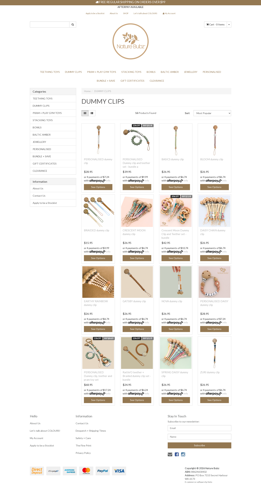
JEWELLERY (190, 71)
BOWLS (151, 71)
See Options (98, 186)
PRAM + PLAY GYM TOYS (101, 71)
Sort (187, 113)
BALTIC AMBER (170, 71)
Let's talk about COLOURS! (45, 430)
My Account (36, 438)
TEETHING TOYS (50, 71)
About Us (114, 13)
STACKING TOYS (131, 71)
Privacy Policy (83, 452)
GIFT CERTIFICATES (132, 80)
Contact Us (39, 195)
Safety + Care (83, 438)
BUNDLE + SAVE (106, 80)
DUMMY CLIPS (73, 71)
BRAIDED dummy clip (96, 230)
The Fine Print (83, 445)
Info (108, 180)
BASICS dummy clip (173, 159)
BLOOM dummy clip (211, 159)
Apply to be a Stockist (95, 13)
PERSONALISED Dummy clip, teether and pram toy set (98, 376)
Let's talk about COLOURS (145, 13)
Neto (210, 482)
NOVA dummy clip (172, 301)
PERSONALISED (212, 71)
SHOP (125, 13)
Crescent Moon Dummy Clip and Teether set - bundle (175, 234)
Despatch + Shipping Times (91, 430)
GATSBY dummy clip (134, 301)
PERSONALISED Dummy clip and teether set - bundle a (136, 163)
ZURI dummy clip (210, 372)
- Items (215, 24)
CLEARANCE (157, 80)
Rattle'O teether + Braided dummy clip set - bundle (137, 376)
